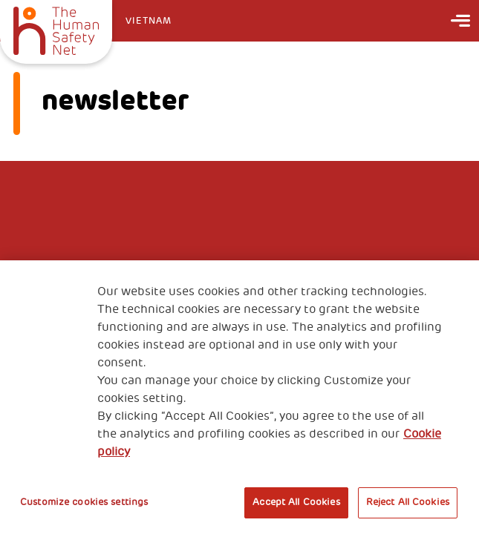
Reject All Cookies (407, 502)
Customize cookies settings (84, 502)
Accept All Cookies (295, 502)
